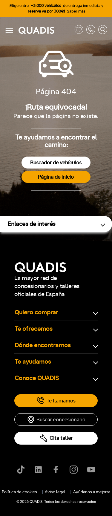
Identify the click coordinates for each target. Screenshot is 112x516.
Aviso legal (55, 492)
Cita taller (56, 438)
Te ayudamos (33, 362)
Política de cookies (19, 492)
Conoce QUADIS (37, 378)
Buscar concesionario (56, 419)
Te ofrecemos (34, 329)
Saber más (75, 11)
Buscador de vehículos (56, 162)
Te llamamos (56, 401)
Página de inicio (56, 177)
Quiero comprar (36, 313)
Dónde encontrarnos (43, 345)
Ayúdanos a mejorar (91, 492)
